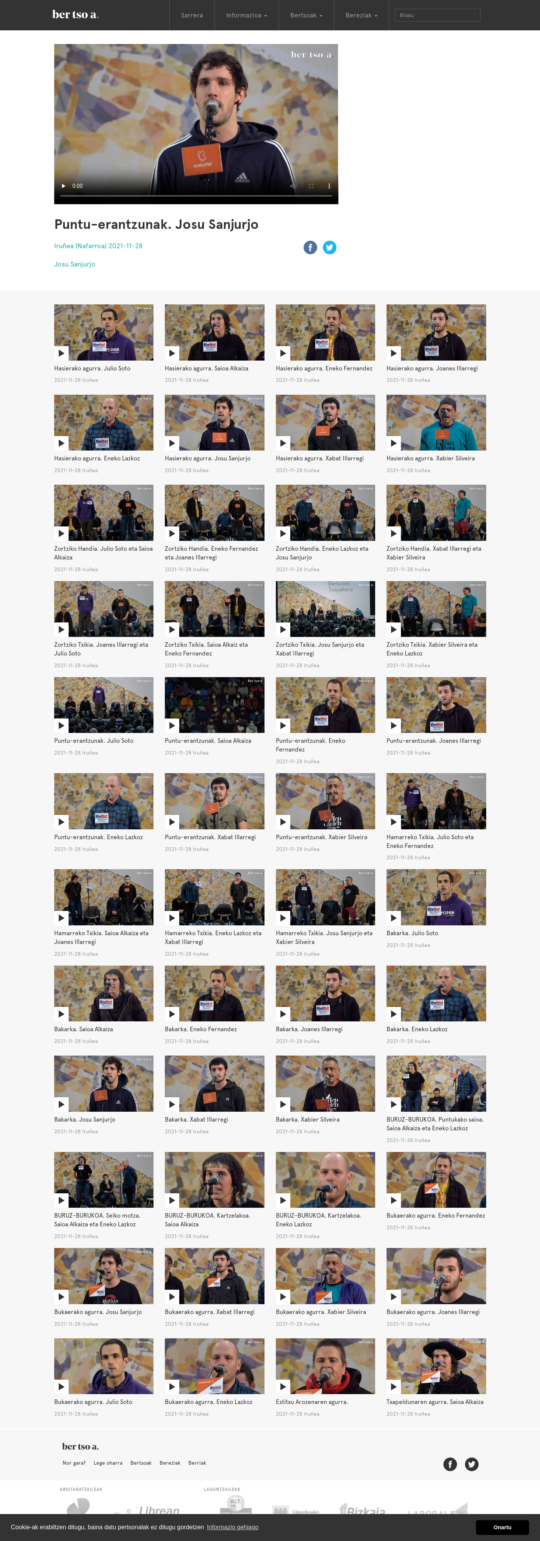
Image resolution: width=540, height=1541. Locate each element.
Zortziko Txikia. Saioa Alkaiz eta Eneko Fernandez (206, 649)
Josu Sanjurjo (74, 264)
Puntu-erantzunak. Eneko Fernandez (310, 745)
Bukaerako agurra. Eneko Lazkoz (208, 1401)
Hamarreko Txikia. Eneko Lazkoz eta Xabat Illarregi (213, 937)
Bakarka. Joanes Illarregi (309, 1029)
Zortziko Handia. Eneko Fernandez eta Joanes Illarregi (211, 553)
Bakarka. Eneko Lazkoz (417, 1029)
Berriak (197, 1463)
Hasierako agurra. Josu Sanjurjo (207, 458)
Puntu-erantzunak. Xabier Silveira (321, 837)
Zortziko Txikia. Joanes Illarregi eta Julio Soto (101, 649)
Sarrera (192, 15)
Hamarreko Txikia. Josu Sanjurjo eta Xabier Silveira (324, 937)
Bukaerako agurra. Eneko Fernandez (436, 1215)
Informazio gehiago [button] (232, 1527)
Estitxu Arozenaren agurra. (312, 1401)
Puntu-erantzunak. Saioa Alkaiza (208, 740)
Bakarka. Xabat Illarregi (196, 1119)
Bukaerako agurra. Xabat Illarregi (210, 1312)
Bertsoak (141, 1463)
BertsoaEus (86, 13)
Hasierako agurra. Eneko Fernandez (324, 368)
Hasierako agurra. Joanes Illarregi (432, 368)
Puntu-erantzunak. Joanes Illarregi (434, 740)
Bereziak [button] (361, 15)
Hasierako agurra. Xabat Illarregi (320, 458)
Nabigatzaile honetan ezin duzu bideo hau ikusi (196, 124)
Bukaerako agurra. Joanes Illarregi (433, 1312)
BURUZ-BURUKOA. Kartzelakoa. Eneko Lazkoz (319, 1220)
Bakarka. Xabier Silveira (308, 1119)
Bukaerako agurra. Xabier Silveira (321, 1312)
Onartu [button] (503, 1527)
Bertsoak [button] (306, 15)
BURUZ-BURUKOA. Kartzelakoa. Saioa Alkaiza (207, 1220)
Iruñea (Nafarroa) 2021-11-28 (98, 246)
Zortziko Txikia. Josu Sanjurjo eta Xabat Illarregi (320, 649)
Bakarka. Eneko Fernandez (201, 1029)
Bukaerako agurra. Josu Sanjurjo (98, 1312)
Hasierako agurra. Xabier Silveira (431, 458)
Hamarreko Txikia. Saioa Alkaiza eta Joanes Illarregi (101, 937)
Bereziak (170, 1463)
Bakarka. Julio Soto (412, 933)
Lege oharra (108, 1463)
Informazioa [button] (246, 15)
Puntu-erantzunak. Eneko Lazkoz (98, 837)
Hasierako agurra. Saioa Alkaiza (206, 368)
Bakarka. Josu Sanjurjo (84, 1119)
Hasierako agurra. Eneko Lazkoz (97, 458)
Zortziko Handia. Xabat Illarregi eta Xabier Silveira (434, 553)
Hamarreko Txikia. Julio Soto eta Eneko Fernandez (430, 841)
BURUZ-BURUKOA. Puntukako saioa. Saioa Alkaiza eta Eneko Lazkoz (435, 1124)
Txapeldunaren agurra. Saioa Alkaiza (435, 1401)
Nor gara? (74, 1463)
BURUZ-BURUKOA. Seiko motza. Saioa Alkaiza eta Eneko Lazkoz (97, 1220)
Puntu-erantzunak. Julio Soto (93, 740)
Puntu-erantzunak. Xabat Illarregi (210, 837)
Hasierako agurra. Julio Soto (92, 368)
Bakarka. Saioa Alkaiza (83, 1029)
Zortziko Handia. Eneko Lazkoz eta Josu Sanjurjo (322, 553)
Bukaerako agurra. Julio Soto (93, 1401)
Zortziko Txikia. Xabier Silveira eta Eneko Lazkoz (432, 649)
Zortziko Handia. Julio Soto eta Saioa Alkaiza (103, 553)
